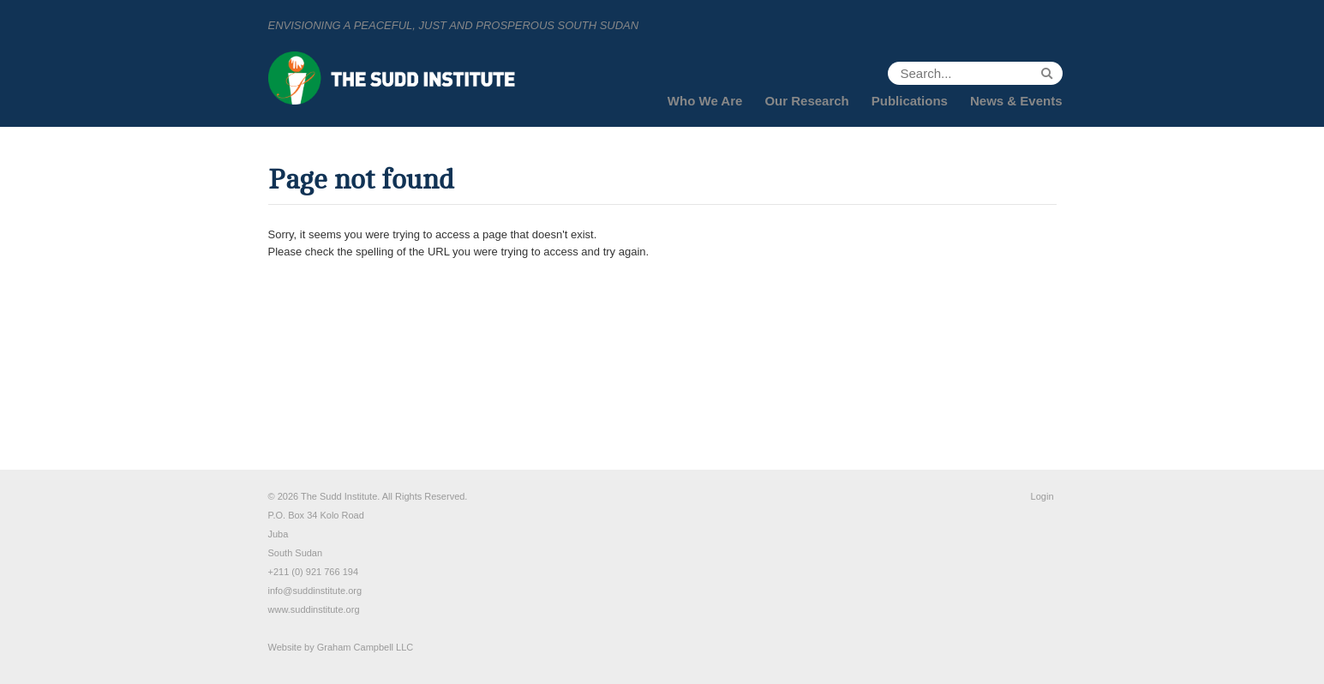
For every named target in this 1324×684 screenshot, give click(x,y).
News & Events (1016, 100)
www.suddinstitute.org (314, 609)
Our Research (806, 100)
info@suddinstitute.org (315, 590)
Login (1042, 496)
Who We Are (705, 100)
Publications (910, 100)
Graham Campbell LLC (365, 647)
